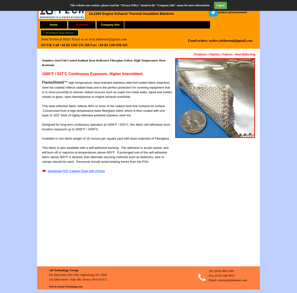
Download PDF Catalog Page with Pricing (76, 171)
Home (53, 24)
